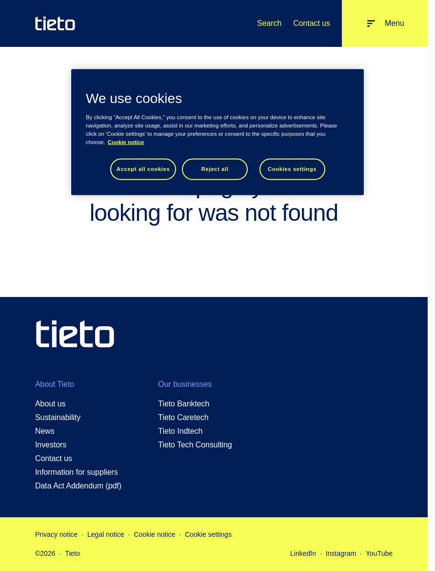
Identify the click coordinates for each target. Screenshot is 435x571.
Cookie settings (208, 534)
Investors (50, 445)
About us (50, 404)
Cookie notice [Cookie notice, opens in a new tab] (126, 142)
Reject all (215, 168)
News (45, 431)
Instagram (341, 553)
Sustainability (57, 417)
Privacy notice (56, 534)
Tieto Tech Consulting (195, 445)
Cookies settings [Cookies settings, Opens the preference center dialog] (292, 168)
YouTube (379, 553)
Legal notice (105, 534)
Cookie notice (154, 534)
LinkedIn (303, 553)
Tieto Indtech (180, 431)
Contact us (311, 23)
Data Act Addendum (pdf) (78, 486)
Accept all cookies (143, 168)
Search (269, 23)
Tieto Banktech (183, 404)
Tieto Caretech (183, 417)
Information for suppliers (76, 472)
